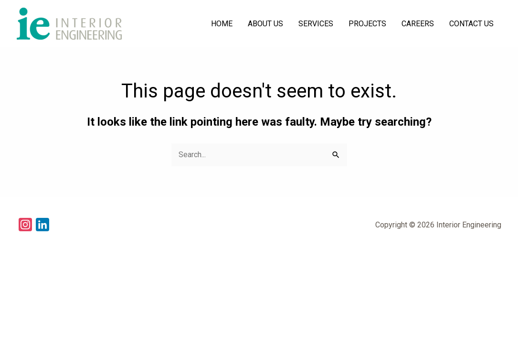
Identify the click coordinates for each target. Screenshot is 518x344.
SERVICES (315, 23)
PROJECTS (367, 23)
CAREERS (418, 23)
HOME (222, 23)
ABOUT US (265, 23)
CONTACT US (471, 23)
